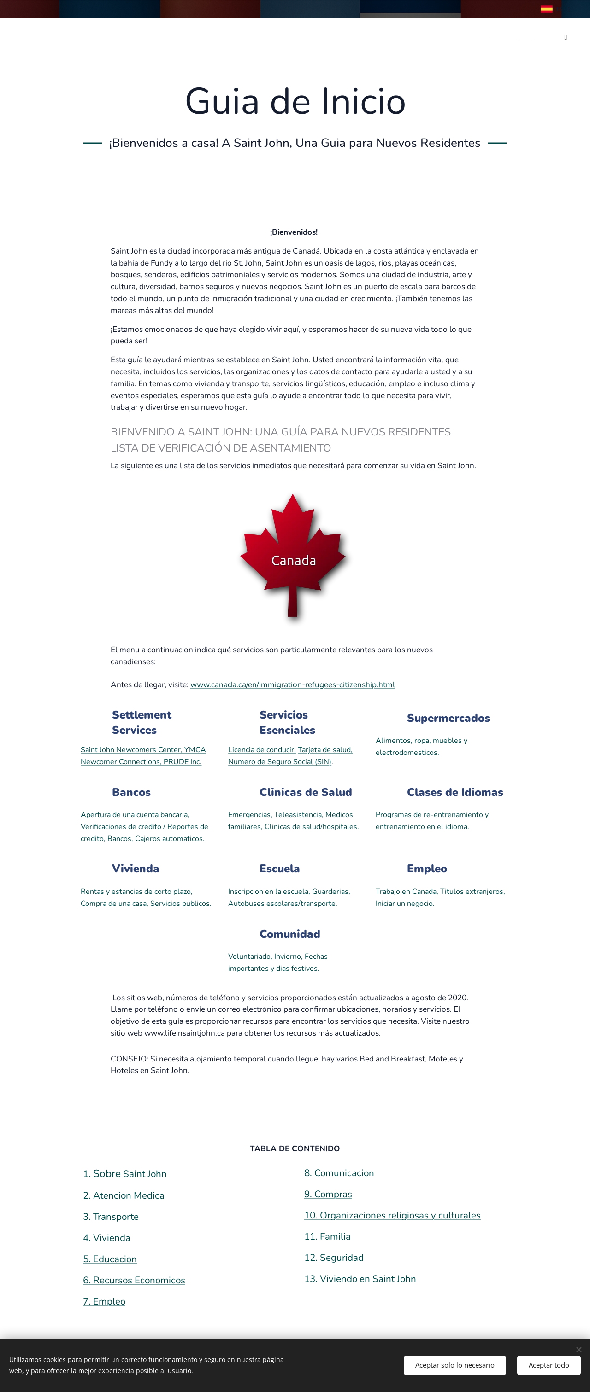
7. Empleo (104, 1301)
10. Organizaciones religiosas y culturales (392, 1215)
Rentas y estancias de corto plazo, (137, 892)
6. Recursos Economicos (134, 1280)
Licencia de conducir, (262, 750)
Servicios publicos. (181, 904)
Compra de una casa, (114, 904)
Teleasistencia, (299, 815)
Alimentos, (394, 741)
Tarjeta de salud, (325, 750)
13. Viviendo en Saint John (360, 1278)
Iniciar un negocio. (405, 904)
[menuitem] (485, 37)
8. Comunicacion (339, 1172)
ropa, (422, 741)
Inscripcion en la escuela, (269, 892)
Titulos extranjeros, (472, 892)
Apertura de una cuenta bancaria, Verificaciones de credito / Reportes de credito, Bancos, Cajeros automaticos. (144, 826)
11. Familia (327, 1236)
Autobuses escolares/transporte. (282, 904)
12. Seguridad (334, 1257)
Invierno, (288, 956)
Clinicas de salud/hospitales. (312, 827)
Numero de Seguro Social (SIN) (279, 762)
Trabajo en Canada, (407, 892)
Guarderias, (331, 892)
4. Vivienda (106, 1237)
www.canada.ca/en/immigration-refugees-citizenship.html (292, 684)
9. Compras (328, 1194)
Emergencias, (250, 815)
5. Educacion (110, 1259)
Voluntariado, (250, 956)
